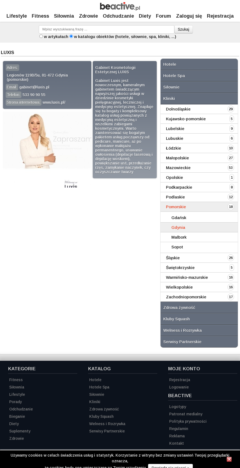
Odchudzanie (118, 16)
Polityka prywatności (188, 421)
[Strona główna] (120, 9)
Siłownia (64, 16)
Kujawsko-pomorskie (186, 118)
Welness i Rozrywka (182, 330)
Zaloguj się (189, 16)
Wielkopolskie (179, 287)
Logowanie (179, 387)
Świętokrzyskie (180, 267)
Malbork (179, 237)
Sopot (177, 247)
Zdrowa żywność (179, 307)
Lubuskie (174, 138)
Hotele (169, 64)
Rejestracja (179, 380)
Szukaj (183, 29)
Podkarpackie (179, 187)
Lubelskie (175, 128)
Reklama (177, 436)
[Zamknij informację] (229, 460)
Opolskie (174, 177)
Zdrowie (88, 16)
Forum (163, 16)
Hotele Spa (174, 75)
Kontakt (176, 443)
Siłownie (171, 87)
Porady (15, 402)
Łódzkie (173, 148)
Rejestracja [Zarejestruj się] (220, 16)
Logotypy (177, 406)
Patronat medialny (185, 414)
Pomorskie (176, 206)
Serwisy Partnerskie (182, 341)
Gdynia (178, 227)
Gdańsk (178, 217)
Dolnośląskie (178, 109)
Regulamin (178, 428)
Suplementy (19, 431)
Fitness (40, 16)
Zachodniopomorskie (186, 297)
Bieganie (17, 416)
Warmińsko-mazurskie (187, 277)
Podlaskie (175, 197)
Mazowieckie (178, 167)
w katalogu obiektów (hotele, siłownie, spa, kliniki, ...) (125, 36)
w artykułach (56, 36)
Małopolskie (177, 158)
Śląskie (173, 257)
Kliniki (169, 98)
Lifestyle (17, 16)
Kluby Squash (176, 319)
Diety (145, 16)
